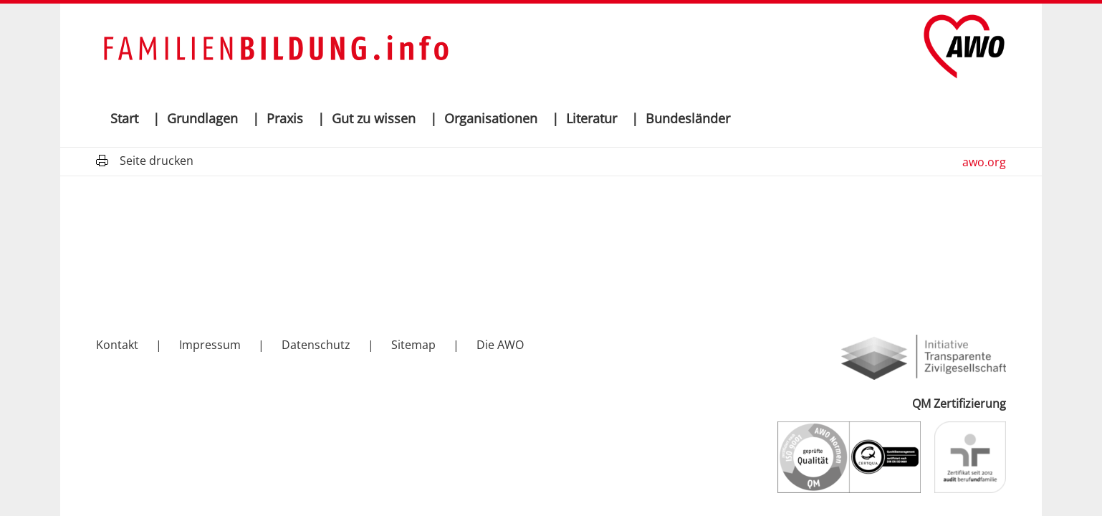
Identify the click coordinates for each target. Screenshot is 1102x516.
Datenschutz (316, 345)
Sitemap (413, 345)
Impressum (210, 345)
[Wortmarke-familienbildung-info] (275, 46)
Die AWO (500, 345)
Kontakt (117, 345)
